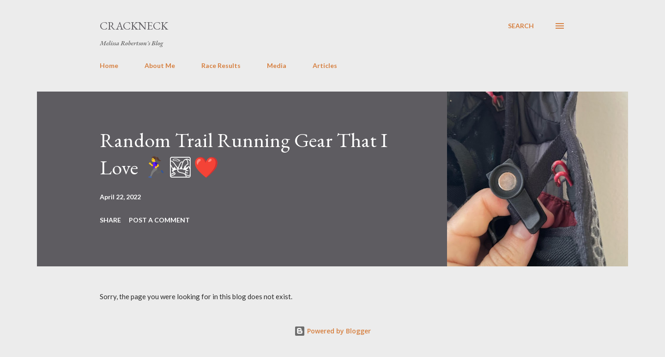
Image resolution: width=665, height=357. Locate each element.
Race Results (221, 65)
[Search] (521, 25)
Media (276, 65)
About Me (160, 65)
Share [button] (110, 220)
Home (109, 65)
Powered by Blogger (332, 330)
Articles (325, 65)
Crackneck (134, 25)
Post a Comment (159, 220)
